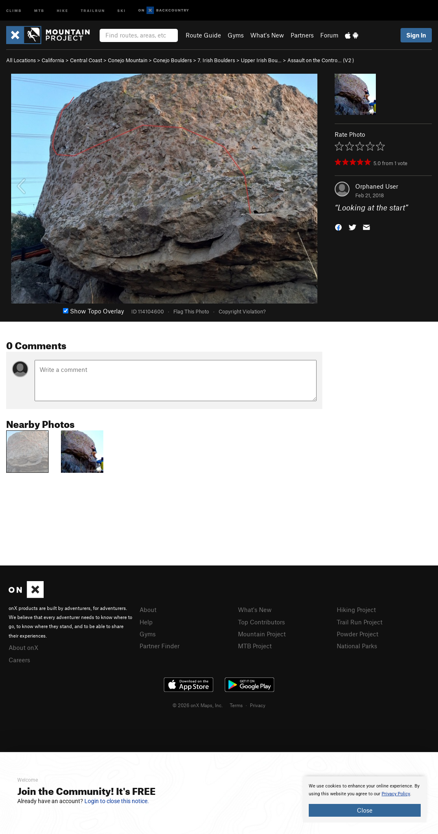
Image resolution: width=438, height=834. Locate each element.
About (148, 609)
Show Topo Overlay (93, 311)
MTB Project (255, 645)
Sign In (416, 35)
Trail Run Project (359, 622)
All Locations (21, 60)
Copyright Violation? (242, 311)
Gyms (236, 35)
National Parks (357, 645)
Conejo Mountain (127, 60)
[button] (338, 226)
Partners (302, 35)
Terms (236, 705)
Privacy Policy (396, 794)
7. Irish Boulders (216, 60)
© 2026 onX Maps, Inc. (197, 705)
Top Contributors (261, 622)
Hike (62, 10)
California (53, 60)
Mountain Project (262, 634)
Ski (121, 10)
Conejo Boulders (172, 60)
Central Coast (86, 60)
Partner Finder (159, 645)
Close (365, 810)
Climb (14, 10)
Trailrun (93, 10)
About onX (23, 647)
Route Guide (203, 35)
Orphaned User (376, 186)
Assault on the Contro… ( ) (320, 60)
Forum (329, 35)
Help (146, 622)
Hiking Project (356, 609)
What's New (267, 35)
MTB (39, 10)
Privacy (258, 705)
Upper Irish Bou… (261, 60)
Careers (19, 659)
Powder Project (357, 634)
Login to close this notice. (116, 801)
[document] (365, 799)
